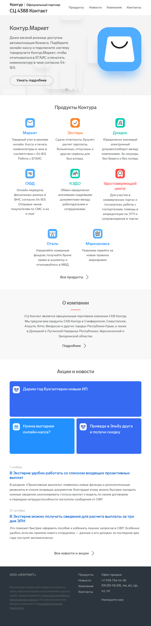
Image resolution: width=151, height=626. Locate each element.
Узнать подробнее (32, 80)
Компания (114, 7)
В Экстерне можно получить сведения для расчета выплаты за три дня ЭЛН (72, 518)
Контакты (134, 7)
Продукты (76, 7)
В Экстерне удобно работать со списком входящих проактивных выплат (70, 475)
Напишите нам (112, 600)
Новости (95, 7)
